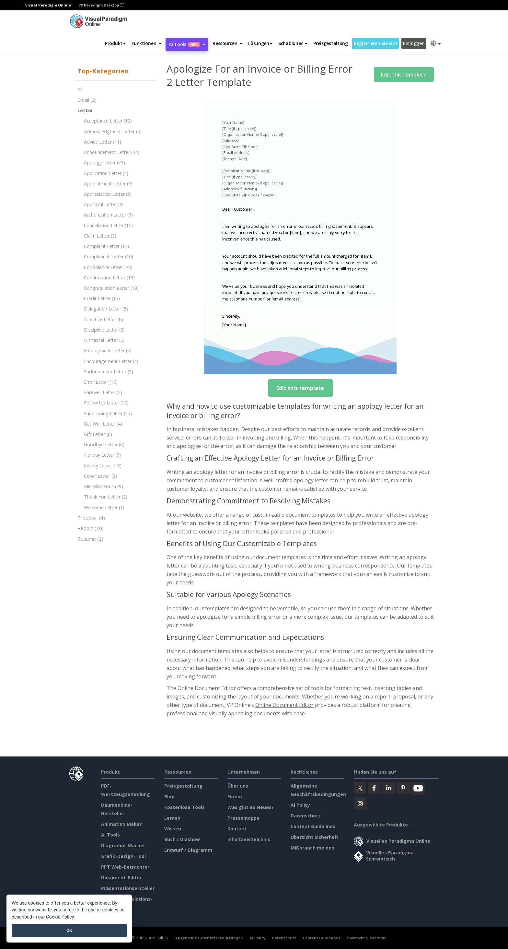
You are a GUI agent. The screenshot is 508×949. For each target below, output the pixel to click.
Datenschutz (306, 816)
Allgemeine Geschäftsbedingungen (209, 937)
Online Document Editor (284, 705)
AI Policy (300, 805)
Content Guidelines (313, 826)
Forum (234, 796)
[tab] (115, 71)
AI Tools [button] (187, 44)
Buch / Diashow (182, 839)
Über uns (237, 786)
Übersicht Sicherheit (314, 837)
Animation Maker (121, 824)
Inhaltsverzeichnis (248, 839)
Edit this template (404, 74)
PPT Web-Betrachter (125, 867)
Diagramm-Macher (123, 845)
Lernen (172, 818)
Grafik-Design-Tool (123, 856)
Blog (169, 796)
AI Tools (110, 835)
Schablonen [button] (292, 43)
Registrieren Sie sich (375, 43)
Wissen (172, 829)
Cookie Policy (60, 917)
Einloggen (413, 43)
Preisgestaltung (330, 43)
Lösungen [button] (260, 43)
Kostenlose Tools (184, 807)
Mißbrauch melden (312, 848)
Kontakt (237, 829)
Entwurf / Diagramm (188, 850)
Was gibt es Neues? (250, 807)
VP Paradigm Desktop (101, 5)
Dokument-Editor (121, 877)
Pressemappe (243, 818)
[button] (146, 43)
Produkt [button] (115, 43)
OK (69, 930)
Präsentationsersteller (128, 888)
